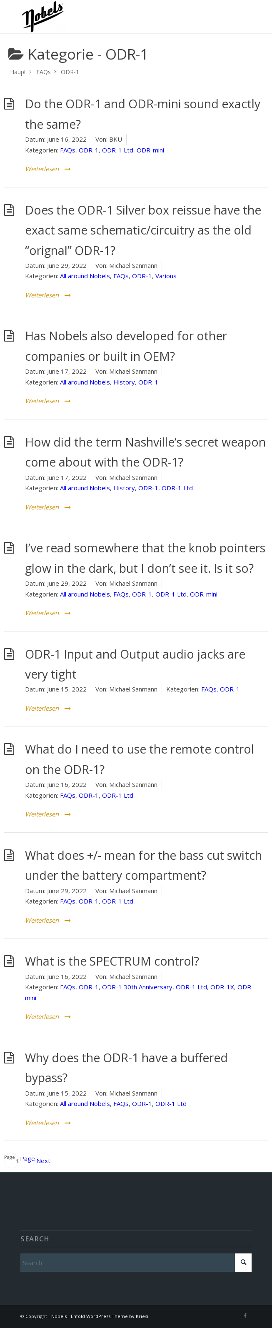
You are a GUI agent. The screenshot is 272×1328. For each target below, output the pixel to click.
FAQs (67, 150)
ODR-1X (222, 987)
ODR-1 (89, 150)
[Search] (136, 1262)
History (124, 382)
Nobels (59, 1316)
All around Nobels (85, 276)
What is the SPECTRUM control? (112, 961)
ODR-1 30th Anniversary (137, 987)
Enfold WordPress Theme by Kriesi (109, 1316)
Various (166, 276)
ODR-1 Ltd (117, 150)
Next (43, 1160)
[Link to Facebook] (245, 1315)
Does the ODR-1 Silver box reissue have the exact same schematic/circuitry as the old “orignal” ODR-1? (143, 230)
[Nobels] (112, 16)
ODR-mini (150, 150)
